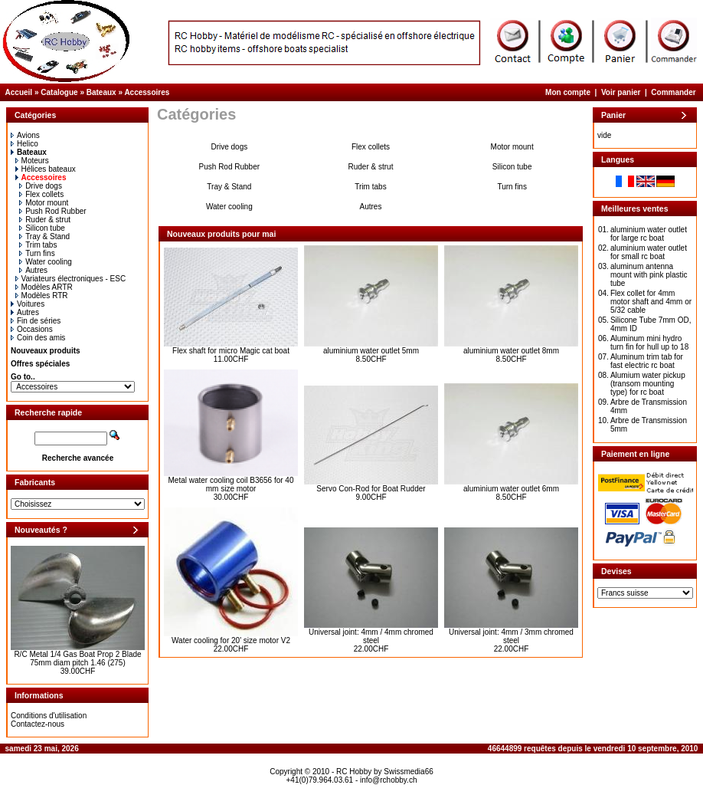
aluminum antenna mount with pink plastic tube (649, 274)
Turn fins (37, 253)
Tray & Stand (44, 236)
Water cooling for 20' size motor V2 (231, 640)
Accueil (19, 92)
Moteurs (32, 160)
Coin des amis (38, 337)
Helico (24, 144)
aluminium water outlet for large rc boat (648, 233)
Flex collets (41, 194)
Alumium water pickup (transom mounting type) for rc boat (647, 383)
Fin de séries (35, 321)
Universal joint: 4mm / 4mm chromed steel (371, 636)
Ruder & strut (44, 219)
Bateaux (101, 92)
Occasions (32, 329)
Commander (673, 92)
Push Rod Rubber (53, 211)
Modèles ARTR (44, 287)
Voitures (27, 304)
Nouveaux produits (45, 350)
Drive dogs (40, 186)
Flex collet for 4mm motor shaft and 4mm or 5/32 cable (651, 301)
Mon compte (567, 92)
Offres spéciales (40, 364)
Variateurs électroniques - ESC (70, 278)
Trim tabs (38, 245)
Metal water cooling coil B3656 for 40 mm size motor (231, 484)
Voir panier (621, 92)
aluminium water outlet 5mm (371, 350)
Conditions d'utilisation (49, 715)
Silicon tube (42, 228)
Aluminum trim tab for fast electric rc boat (646, 361)
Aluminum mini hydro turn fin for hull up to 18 (649, 342)
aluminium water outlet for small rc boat (648, 252)
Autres (33, 270)
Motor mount (43, 203)
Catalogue (59, 92)
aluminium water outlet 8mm (511, 350)
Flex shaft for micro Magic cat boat (230, 350)
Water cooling (45, 262)
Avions (25, 135)
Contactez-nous (37, 724)
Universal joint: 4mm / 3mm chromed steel (511, 636)
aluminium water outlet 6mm (511, 488)
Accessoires (146, 92)
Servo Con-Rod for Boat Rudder (370, 488)
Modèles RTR (41, 295)
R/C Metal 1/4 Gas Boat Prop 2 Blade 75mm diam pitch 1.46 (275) (77, 658)
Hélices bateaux (45, 169)
